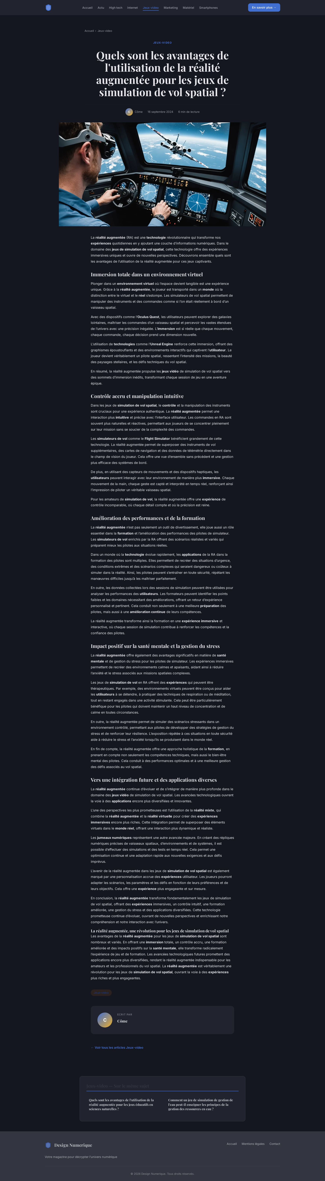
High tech (115, 7)
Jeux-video (151, 7)
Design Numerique (68, 1145)
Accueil (87, 7)
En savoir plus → (264, 7)
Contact (274, 1143)
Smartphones (208, 7)
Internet (132, 7)
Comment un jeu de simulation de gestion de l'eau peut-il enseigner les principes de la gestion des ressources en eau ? (200, 1104)
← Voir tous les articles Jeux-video (117, 1048)
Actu (101, 7)
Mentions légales (253, 1143)
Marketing (171, 7)
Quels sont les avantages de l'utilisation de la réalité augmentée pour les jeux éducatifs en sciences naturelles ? (121, 1104)
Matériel (188, 7)
